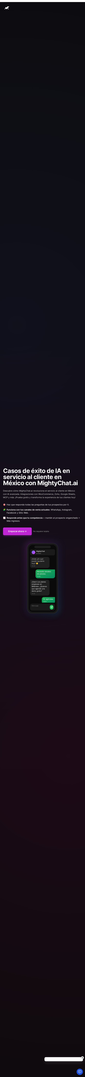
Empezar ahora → (17, 531)
